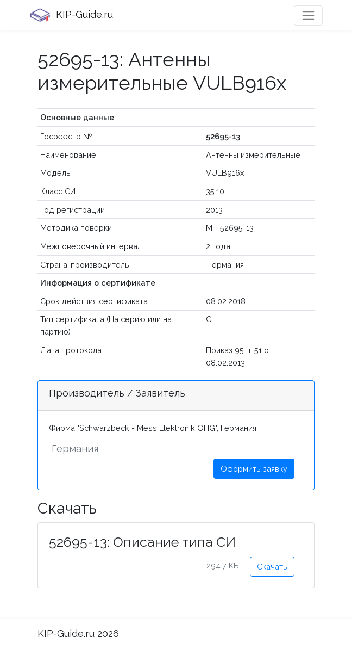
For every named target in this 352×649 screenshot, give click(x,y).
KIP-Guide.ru (71, 15)
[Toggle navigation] (308, 15)
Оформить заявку (254, 468)
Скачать (272, 566)
